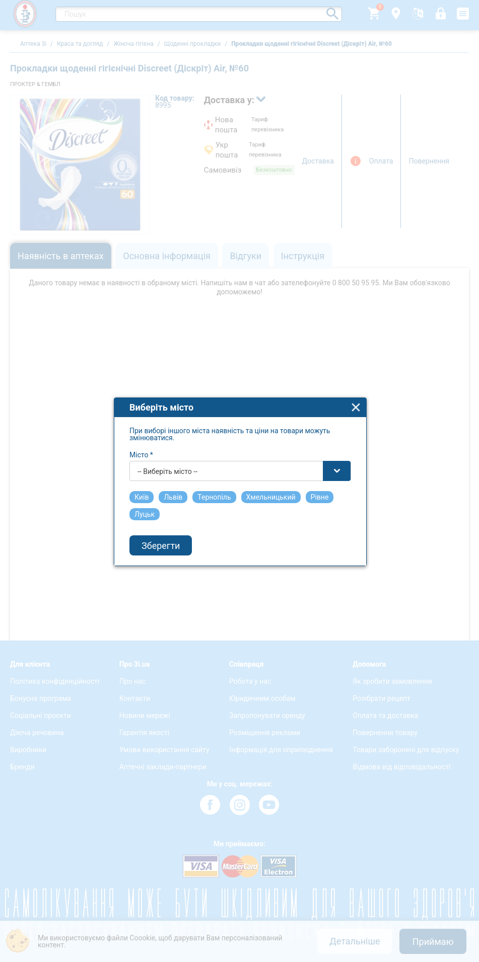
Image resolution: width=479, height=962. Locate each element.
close (356, 392)
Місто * (141, 440)
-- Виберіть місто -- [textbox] (167, 457)
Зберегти (161, 530)
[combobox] (240, 456)
